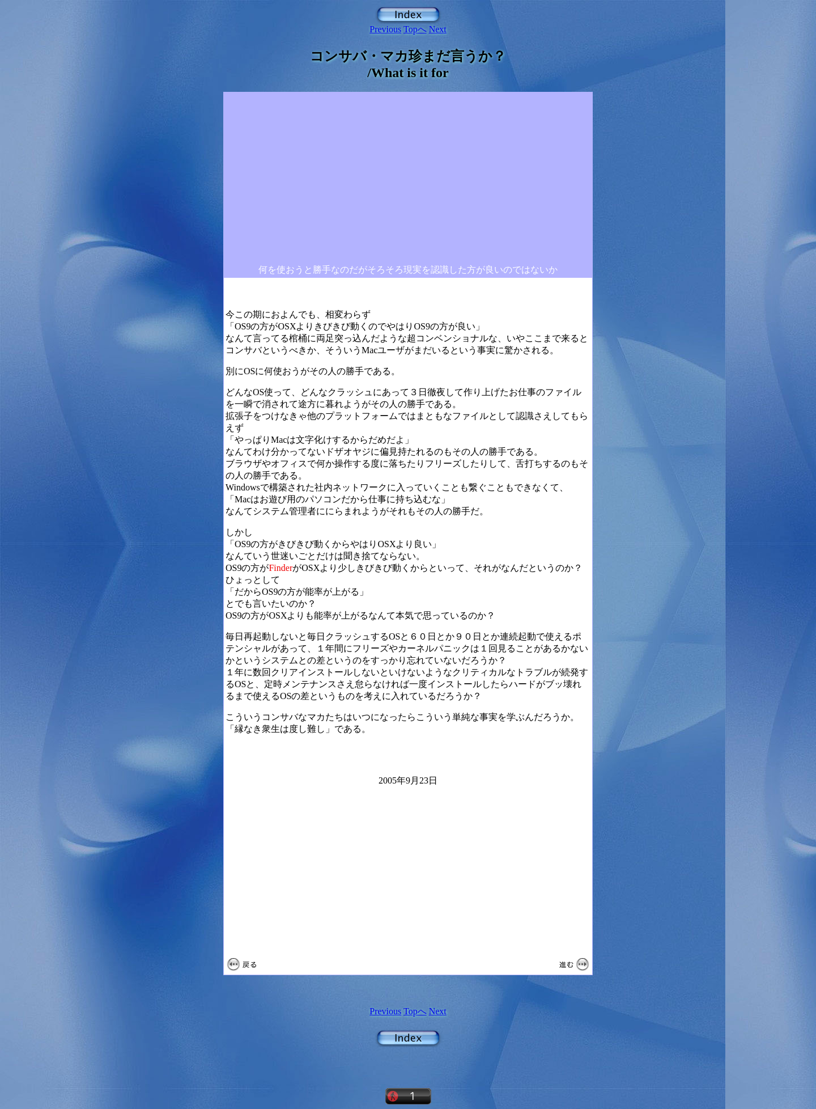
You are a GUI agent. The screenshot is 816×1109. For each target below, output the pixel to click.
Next (438, 29)
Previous (385, 29)
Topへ (415, 29)
